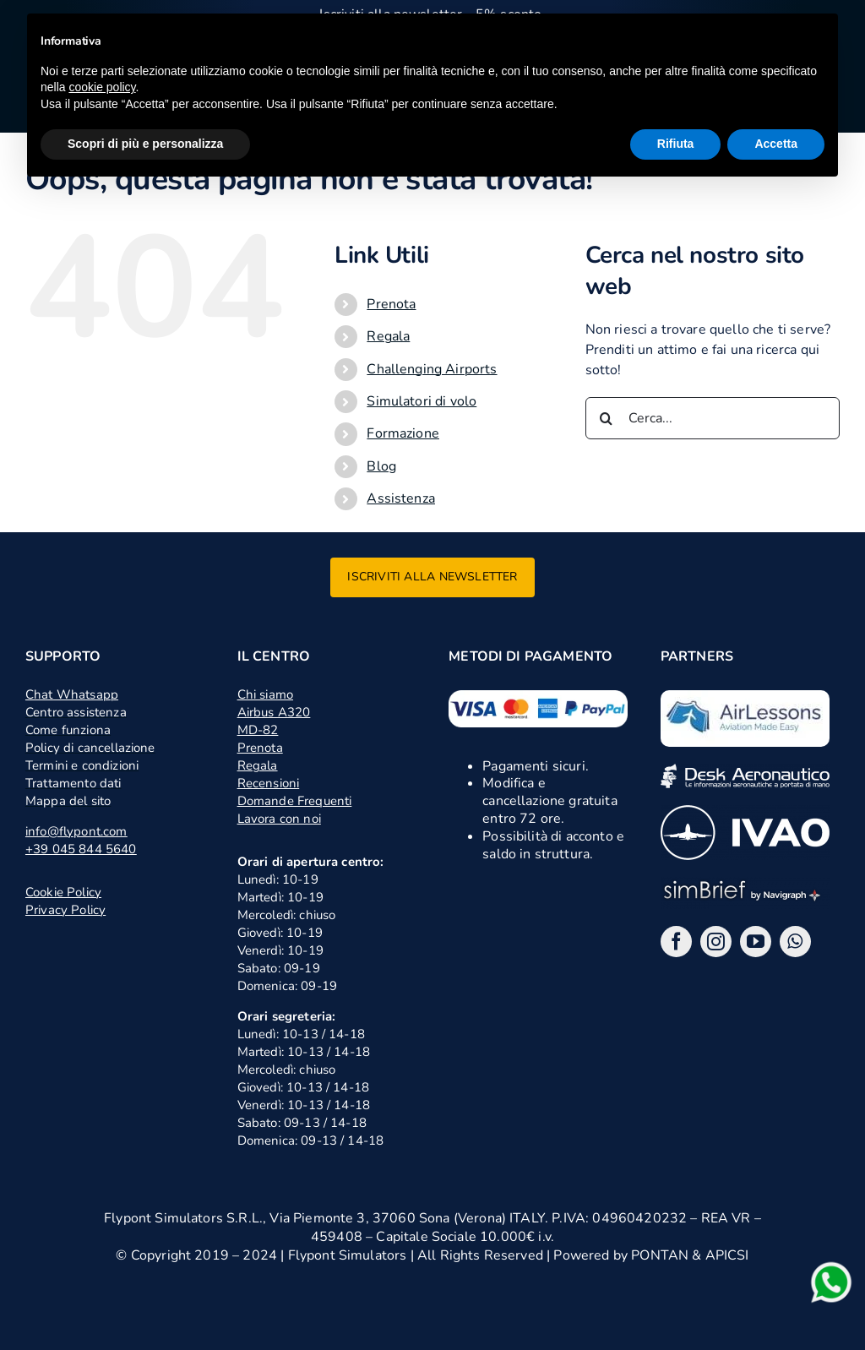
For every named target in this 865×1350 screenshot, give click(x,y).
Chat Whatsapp (71, 694)
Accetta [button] (775, 143)
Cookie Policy (63, 892)
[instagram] (716, 941)
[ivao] (745, 812)
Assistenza (401, 498)
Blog (381, 466)
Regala (388, 336)
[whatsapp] (795, 941)
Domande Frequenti (294, 800)
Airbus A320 (274, 712)
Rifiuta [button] (675, 143)
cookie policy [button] (101, 87)
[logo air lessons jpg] (745, 697)
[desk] (745, 770)
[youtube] (755, 941)
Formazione (403, 433)
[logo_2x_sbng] (745, 883)
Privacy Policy (65, 909)
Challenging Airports (432, 369)
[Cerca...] (712, 418)
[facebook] (676, 941)
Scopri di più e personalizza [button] (145, 143)
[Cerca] (606, 418)
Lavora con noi (279, 818)
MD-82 (258, 729)
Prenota (391, 304)
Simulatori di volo (421, 401)
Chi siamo (265, 694)
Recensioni (268, 783)
